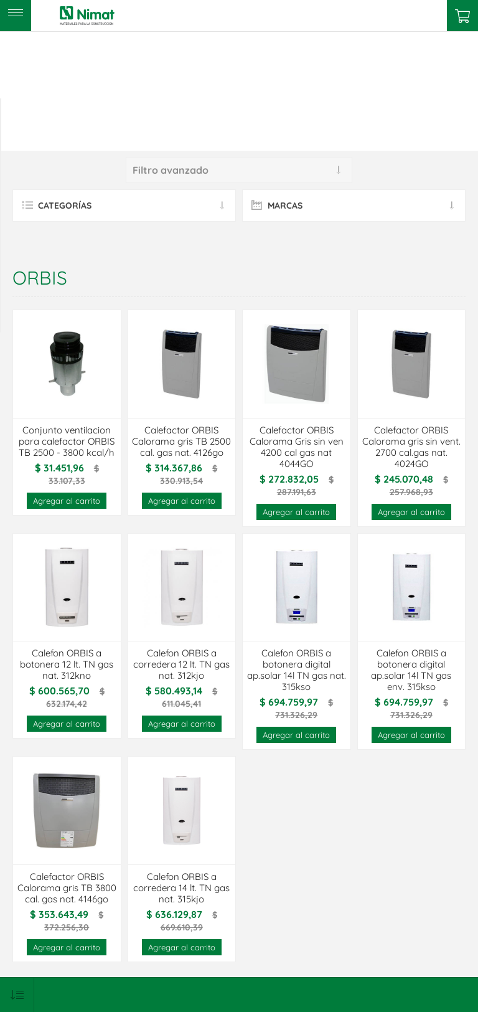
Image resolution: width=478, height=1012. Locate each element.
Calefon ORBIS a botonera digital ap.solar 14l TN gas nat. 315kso (296, 670)
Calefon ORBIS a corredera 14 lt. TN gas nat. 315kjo (181, 888)
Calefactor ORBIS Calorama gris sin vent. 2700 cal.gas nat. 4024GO (411, 447)
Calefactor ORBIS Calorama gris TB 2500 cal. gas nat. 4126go (181, 441)
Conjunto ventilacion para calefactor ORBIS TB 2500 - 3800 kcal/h (67, 441)
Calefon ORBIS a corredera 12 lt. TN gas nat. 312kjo (181, 664)
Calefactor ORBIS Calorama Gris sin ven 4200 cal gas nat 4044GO (297, 447)
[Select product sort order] (17, 995)
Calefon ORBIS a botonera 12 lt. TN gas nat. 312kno (66, 664)
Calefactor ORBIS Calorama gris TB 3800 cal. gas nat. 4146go (66, 888)
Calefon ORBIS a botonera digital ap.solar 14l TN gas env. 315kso (411, 670)
